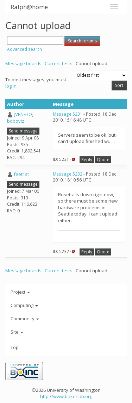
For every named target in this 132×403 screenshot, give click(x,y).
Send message (23, 131)
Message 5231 (67, 114)
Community (25, 318)
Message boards (23, 63)
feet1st (21, 174)
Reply (86, 160)
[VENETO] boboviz (20, 117)
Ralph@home (29, 7)
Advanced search (24, 49)
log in (11, 86)
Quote (103, 160)
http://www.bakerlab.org (66, 396)
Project (20, 292)
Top (15, 347)
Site (17, 332)
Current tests (59, 63)
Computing (24, 305)
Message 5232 (67, 174)
